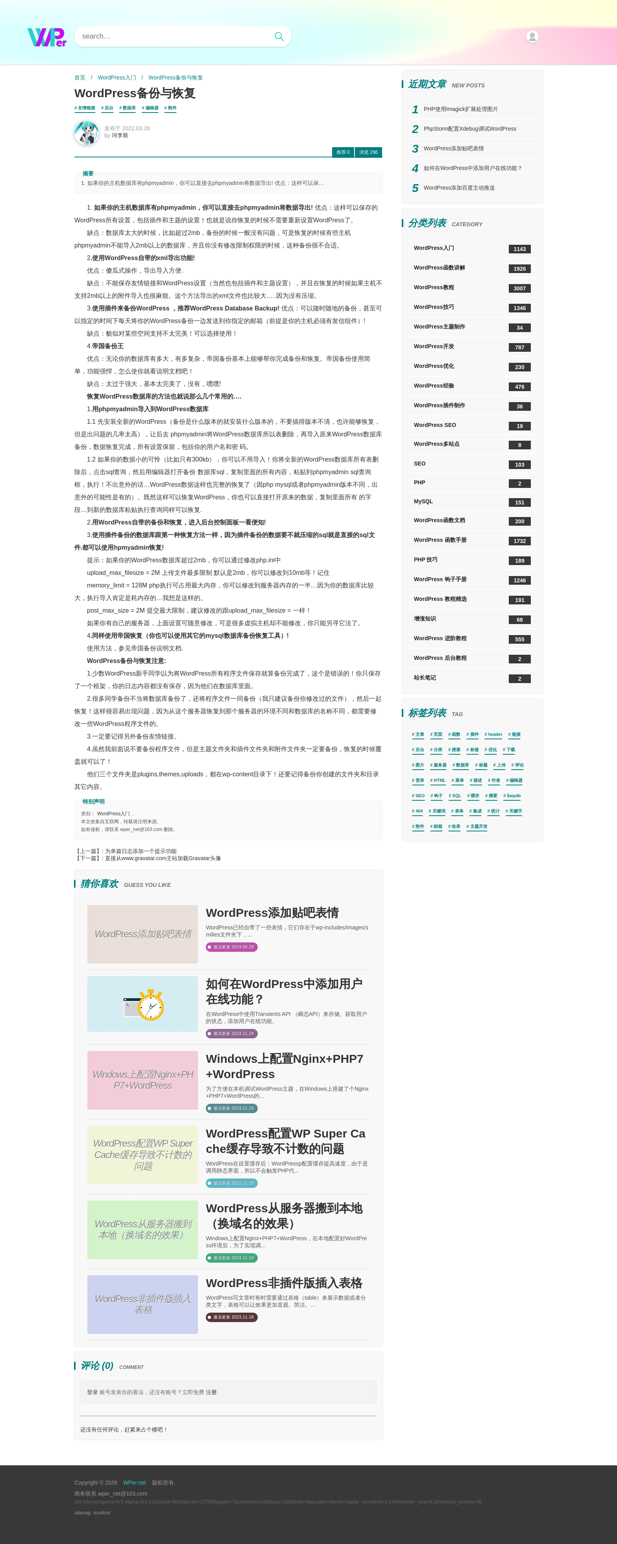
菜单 (459, 780)
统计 (495, 811)
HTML (440, 780)
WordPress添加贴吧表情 (272, 912)
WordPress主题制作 (472, 327)
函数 (456, 734)
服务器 (440, 765)
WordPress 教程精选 (472, 600)
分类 (438, 749)
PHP (472, 483)
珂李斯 (120, 135)
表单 (459, 811)
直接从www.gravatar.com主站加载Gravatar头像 (163, 858)
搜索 (456, 749)
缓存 (475, 795)
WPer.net (134, 1482)
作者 (495, 780)
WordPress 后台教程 (472, 659)
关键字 (515, 811)
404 (419, 811)
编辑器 (152, 107)
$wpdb (514, 795)
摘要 (493, 795)
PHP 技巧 (472, 560)
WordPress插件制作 (472, 406)
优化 (492, 749)
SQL (457, 795)
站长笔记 (472, 678)
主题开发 (479, 826)
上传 (501, 765)
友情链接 (86, 107)
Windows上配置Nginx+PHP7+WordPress (285, 1066)
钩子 (438, 795)
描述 (477, 780)
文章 (420, 734)
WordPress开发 (472, 347)
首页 (79, 77)
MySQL (472, 502)
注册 (211, 1392)
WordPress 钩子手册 (472, 580)
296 (368, 152)
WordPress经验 (472, 386)
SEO (472, 464)
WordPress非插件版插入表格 (284, 1282)
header (495, 734)
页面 (438, 734)
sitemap (82, 1513)
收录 (456, 826)
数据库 (129, 107)
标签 (474, 749)
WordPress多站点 (472, 445)
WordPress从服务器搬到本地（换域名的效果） (284, 1216)
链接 (516, 734)
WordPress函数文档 (472, 521)
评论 (519, 765)
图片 (420, 765)
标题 (483, 765)
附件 (172, 107)
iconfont (102, 1513)
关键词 (438, 811)
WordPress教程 (472, 288)
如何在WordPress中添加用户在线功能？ (284, 991)
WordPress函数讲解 (472, 268)
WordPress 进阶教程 (472, 639)
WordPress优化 (472, 367)
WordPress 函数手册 (472, 541)
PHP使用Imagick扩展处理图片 (461, 109)
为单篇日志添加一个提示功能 (141, 851)
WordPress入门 (117, 77)
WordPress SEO (472, 426)
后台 (109, 107)
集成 (477, 811)
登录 (92, 1392)
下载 (510, 749)
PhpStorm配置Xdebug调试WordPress (470, 129)
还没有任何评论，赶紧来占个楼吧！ (124, 1429)
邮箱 (438, 826)
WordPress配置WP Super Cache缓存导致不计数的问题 (286, 1141)
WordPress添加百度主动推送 (459, 188)
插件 (474, 734)
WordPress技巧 (472, 308)
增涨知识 (472, 619)
